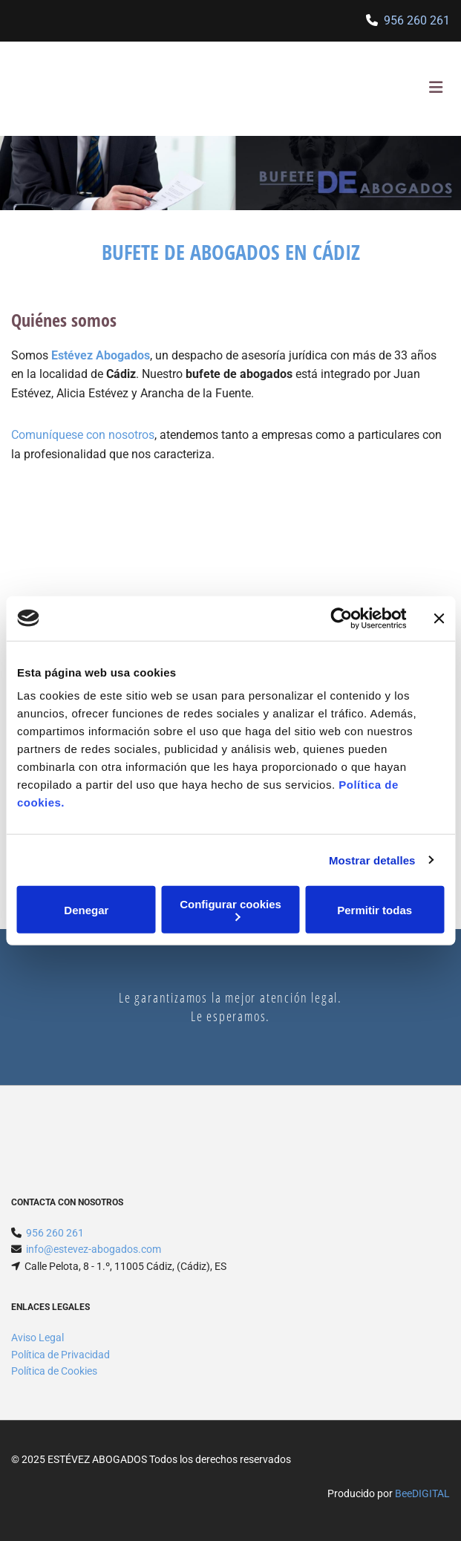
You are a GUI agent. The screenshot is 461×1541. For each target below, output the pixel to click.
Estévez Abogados (100, 355)
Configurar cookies (230, 909)
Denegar (86, 909)
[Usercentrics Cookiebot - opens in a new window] (341, 618)
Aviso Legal (37, 1337)
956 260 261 (417, 20)
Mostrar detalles (372, 859)
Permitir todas (374, 909)
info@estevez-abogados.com (93, 1249)
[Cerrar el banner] (439, 618)
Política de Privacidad (60, 1355)
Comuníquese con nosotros (82, 435)
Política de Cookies (54, 1371)
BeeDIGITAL (422, 1493)
